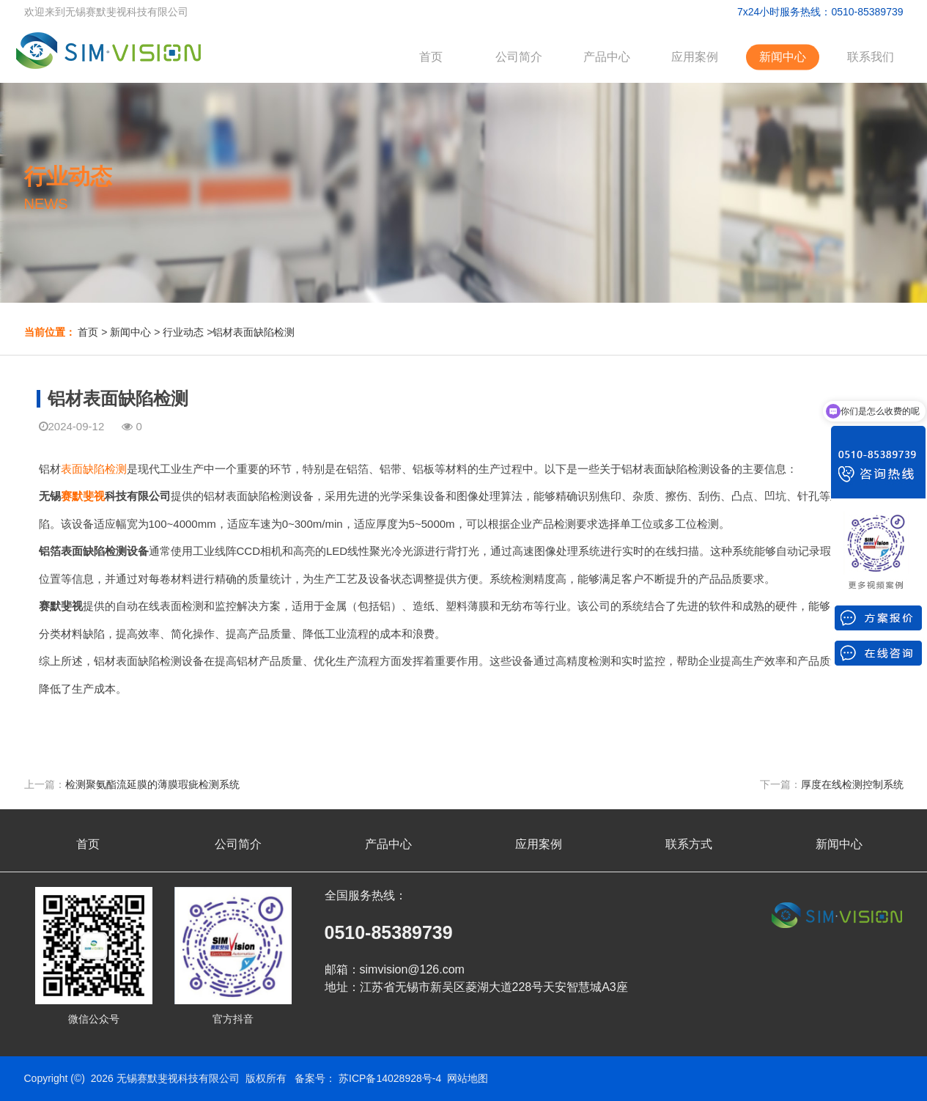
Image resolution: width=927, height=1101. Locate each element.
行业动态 (183, 332)
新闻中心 (782, 57)
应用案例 (694, 57)
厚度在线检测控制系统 (852, 784)
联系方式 (688, 844)
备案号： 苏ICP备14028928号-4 (368, 1078)
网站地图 (467, 1078)
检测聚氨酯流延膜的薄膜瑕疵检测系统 (152, 784)
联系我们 (870, 57)
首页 (431, 57)
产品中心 (606, 57)
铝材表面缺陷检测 (254, 332)
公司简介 (518, 57)
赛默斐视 (83, 496)
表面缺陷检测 (94, 469)
